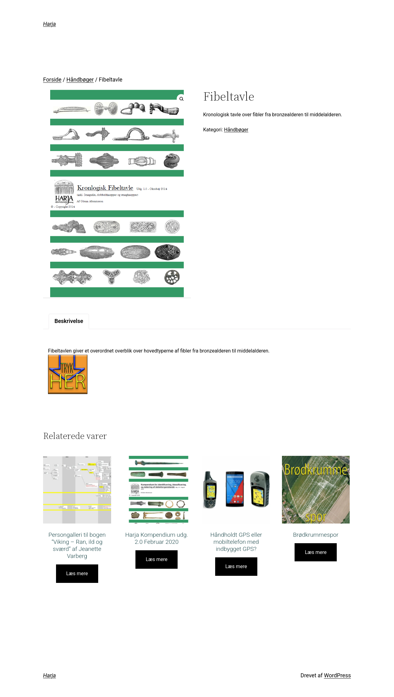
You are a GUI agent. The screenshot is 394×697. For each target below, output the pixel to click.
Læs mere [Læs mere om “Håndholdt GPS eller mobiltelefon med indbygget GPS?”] (236, 566)
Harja (49, 24)
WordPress (337, 675)
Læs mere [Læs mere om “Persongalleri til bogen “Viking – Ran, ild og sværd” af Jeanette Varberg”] (77, 573)
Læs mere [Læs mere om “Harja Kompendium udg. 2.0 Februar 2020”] (156, 559)
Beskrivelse (68, 321)
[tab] (69, 321)
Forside (52, 79)
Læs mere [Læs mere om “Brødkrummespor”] (316, 552)
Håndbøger (80, 79)
